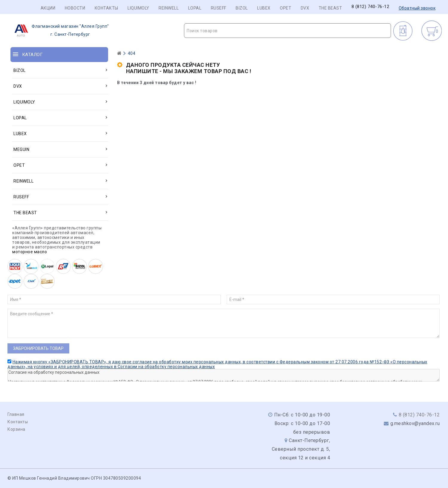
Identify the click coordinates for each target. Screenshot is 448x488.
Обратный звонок (417, 8)
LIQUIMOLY (138, 8)
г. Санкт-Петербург (59, 30)
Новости (75, 8)
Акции (48, 8)
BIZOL (242, 8)
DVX (305, 8)
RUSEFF (218, 8)
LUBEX (264, 8)
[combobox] (287, 30)
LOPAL (195, 8)
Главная (15, 414)
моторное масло (29, 251)
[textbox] (287, 31)
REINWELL (169, 8)
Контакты (106, 8)
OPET (285, 8)
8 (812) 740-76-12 (370, 6)
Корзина (16, 429)
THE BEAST (330, 8)
